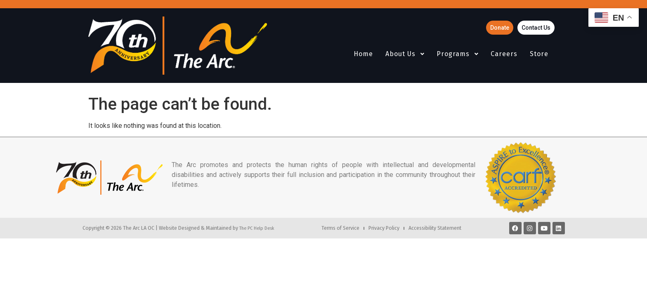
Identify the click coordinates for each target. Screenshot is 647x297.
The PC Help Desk (256, 228)
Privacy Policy (383, 227)
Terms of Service (340, 227)
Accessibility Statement (435, 227)
